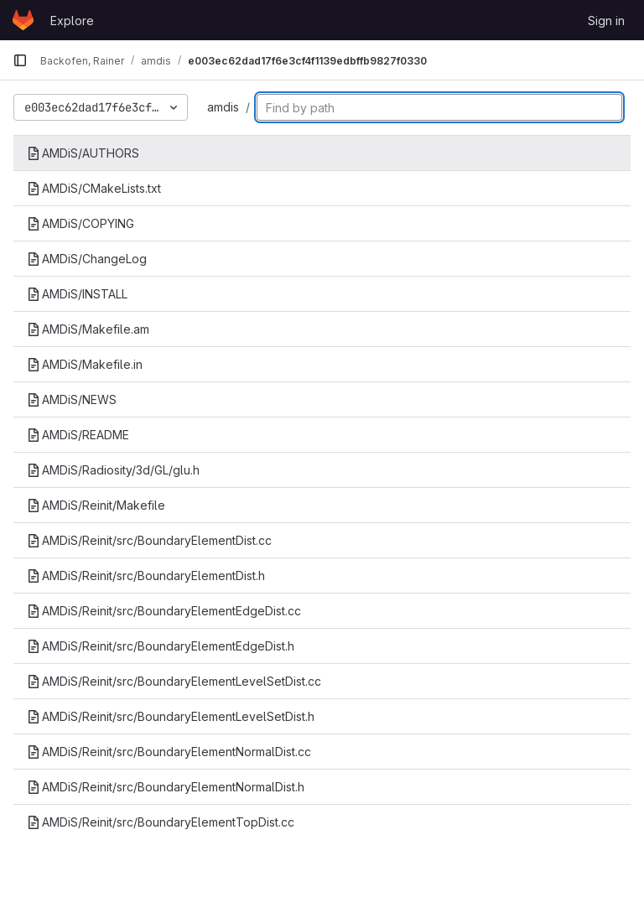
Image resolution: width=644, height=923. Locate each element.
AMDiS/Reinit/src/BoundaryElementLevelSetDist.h (170, 716)
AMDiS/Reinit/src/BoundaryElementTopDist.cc (160, 822)
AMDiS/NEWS (72, 399)
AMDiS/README (78, 435)
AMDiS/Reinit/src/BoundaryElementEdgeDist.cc (164, 611)
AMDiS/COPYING (80, 223)
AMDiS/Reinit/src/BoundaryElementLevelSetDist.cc (174, 681)
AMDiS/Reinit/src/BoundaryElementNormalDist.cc (169, 751)
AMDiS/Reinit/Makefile (96, 505)
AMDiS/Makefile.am (88, 329)
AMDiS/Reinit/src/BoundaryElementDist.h (146, 575)
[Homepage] (23, 20)
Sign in (606, 20)
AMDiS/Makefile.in (85, 364)
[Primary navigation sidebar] (20, 60)
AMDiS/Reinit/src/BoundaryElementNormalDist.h (165, 787)
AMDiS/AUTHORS (83, 153)
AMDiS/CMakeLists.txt (94, 188)
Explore (72, 20)
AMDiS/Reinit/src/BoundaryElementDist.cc (149, 540)
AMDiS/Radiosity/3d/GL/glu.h (113, 470)
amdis (223, 107)
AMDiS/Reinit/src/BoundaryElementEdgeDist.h (160, 646)
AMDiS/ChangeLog (87, 258)
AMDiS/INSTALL (77, 294)
